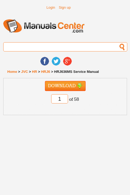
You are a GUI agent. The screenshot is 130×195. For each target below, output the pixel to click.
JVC (24, 72)
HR (34, 72)
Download (65, 86)
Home (12, 72)
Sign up (65, 7)
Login (51, 7)
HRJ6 (45, 72)
